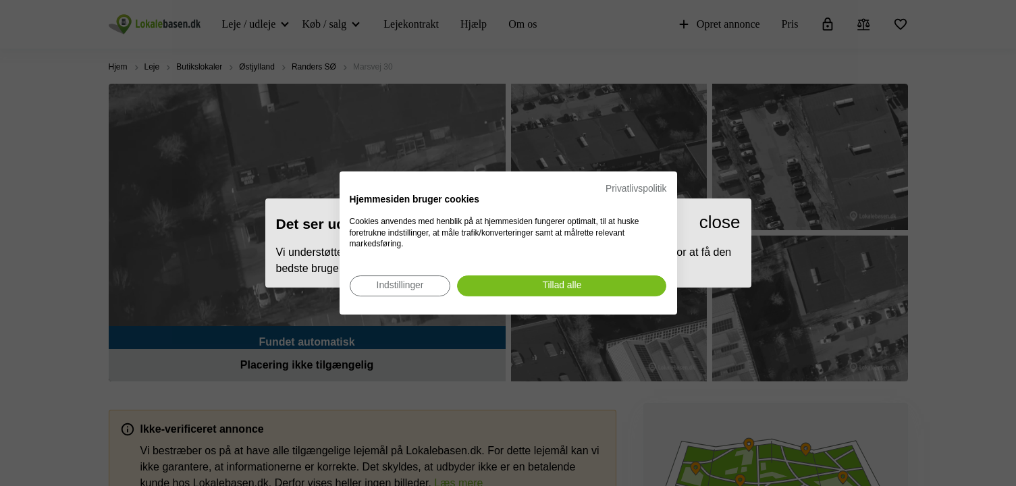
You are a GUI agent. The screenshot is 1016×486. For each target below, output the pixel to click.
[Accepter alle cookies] (561, 285)
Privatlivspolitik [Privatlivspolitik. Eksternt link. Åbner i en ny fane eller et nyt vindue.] (636, 189)
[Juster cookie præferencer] (400, 285)
